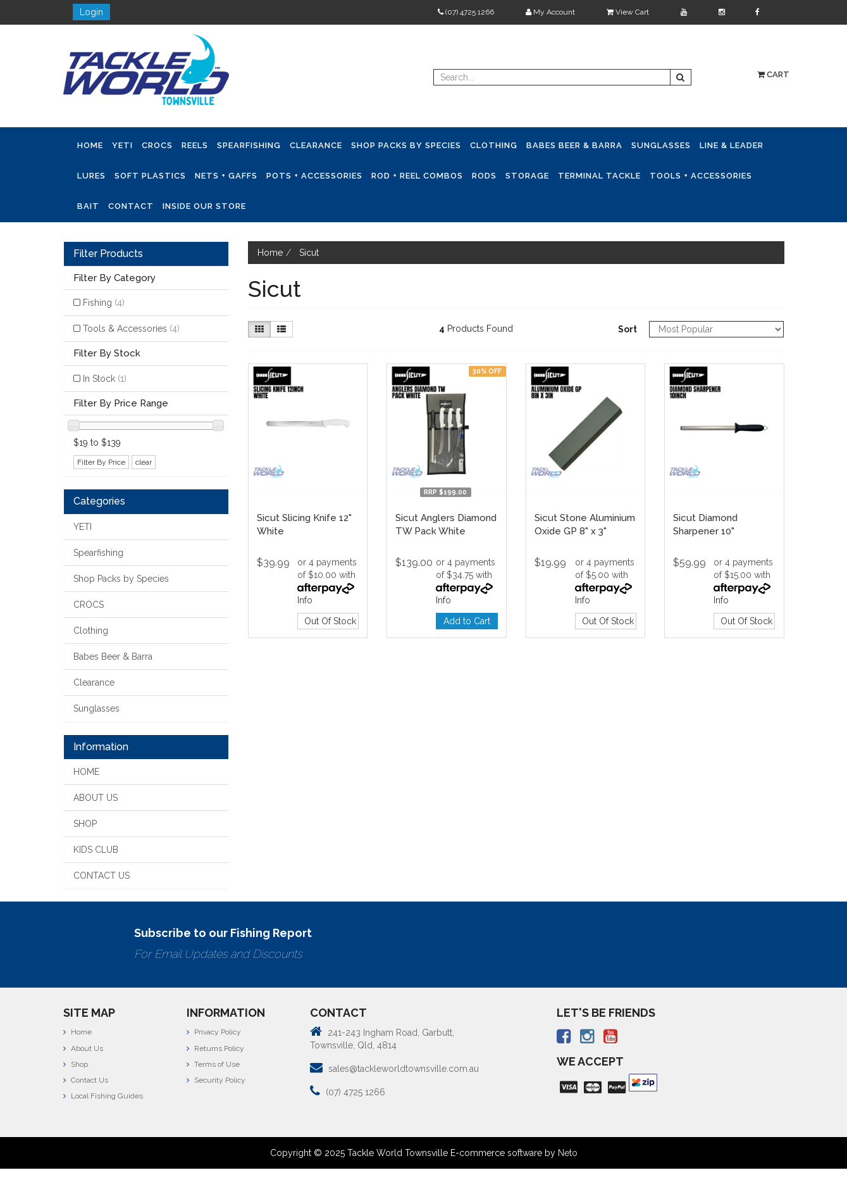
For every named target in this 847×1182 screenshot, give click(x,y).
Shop (75, 1064)
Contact (131, 206)
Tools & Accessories (131, 329)
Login (91, 12)
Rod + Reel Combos (417, 175)
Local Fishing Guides (103, 1095)
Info (304, 600)
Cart (773, 74)
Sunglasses (661, 145)
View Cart (628, 12)
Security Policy (216, 1080)
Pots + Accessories (314, 175)
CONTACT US (101, 876)
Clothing (493, 145)
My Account (550, 12)
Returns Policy (215, 1048)
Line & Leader (732, 145)
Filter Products (108, 254)
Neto (568, 1153)
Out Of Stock (330, 621)
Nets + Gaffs (226, 175)
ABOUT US (95, 798)
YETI (122, 145)
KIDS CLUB (95, 850)
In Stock (105, 379)
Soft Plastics (150, 175)
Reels (195, 145)
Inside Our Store (204, 206)
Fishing (104, 303)
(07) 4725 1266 (466, 12)
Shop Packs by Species (406, 145)
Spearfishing (249, 145)
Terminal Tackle (599, 175)
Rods (484, 175)
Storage (527, 175)
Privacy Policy (214, 1032)
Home (90, 145)
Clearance (316, 145)
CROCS (157, 145)
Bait (88, 206)
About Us (83, 1048)
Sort (627, 329)
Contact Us (85, 1080)
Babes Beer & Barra (574, 145)
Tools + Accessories (701, 175)
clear (143, 462)
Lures (91, 175)
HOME (86, 772)
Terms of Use (213, 1064)
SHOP (85, 824)
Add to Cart (466, 621)
